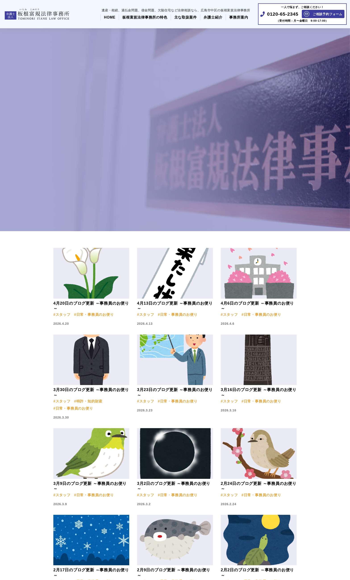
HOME (109, 17)
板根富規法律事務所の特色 (144, 17)
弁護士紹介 (213, 17)
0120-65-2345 (282, 14)
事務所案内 (238, 17)
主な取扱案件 (185, 17)
